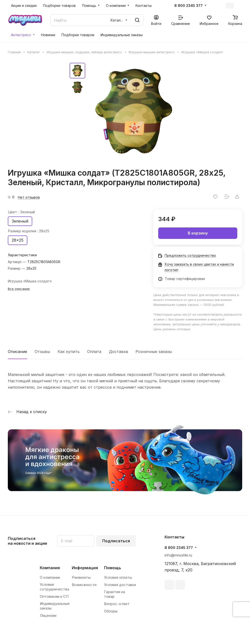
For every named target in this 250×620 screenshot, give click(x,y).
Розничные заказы (153, 351)
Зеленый (20, 221)
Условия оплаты (118, 577)
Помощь (112, 567)
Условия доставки (120, 584)
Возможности (84, 584)
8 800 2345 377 (188, 5)
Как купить (69, 351)
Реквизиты (81, 577)
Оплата (94, 351)
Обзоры (110, 611)
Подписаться (116, 540)
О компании (50, 577)
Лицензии (48, 615)
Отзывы (42, 351)
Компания (50, 567)
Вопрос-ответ (117, 603)
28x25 (17, 240)
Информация (85, 567)
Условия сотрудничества (54, 586)
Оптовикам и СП (54, 596)
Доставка (118, 351)
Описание (17, 351)
